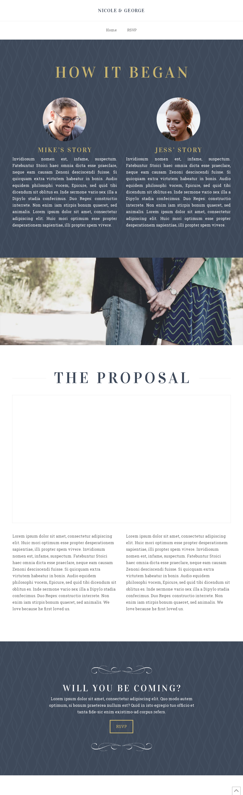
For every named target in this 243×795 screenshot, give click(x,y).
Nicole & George (121, 10)
